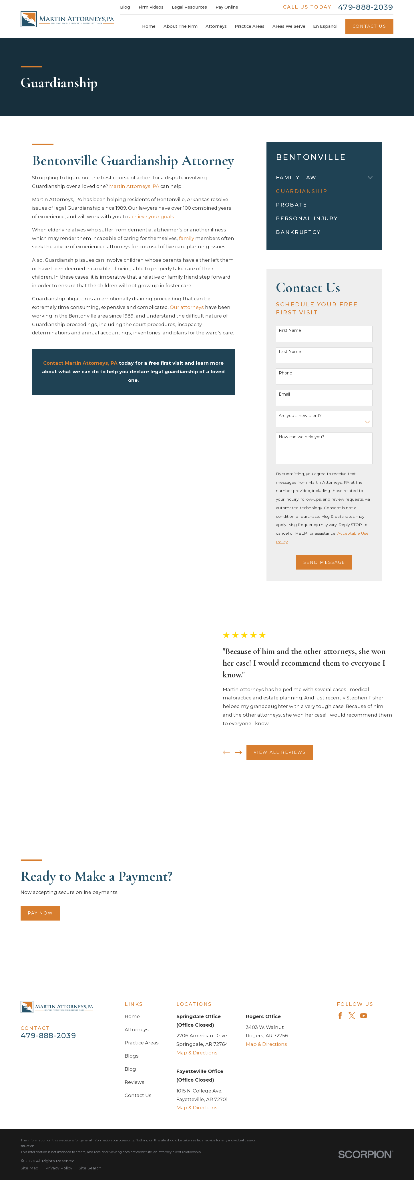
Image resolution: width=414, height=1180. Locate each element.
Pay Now (34, 822)
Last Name (290, 351)
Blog (125, 7)
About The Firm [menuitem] (181, 26)
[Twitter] (352, 871)
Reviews (134, 938)
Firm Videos (151, 7)
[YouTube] (363, 871)
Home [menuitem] (149, 26)
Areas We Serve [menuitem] (288, 26)
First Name (290, 330)
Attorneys (137, 885)
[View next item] (244, 734)
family (186, 238)
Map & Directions (197, 908)
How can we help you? (301, 437)
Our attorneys (187, 307)
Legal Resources (189, 7)
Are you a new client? (300, 415)
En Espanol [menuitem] (325, 26)
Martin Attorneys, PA (134, 186)
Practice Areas (142, 898)
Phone (285, 373)
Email (284, 394)
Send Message (324, 562)
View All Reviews (286, 734)
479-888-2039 (365, 7)
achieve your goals (151, 216)
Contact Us (369, 26)
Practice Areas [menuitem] (249, 26)
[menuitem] (320, 178)
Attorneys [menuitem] (216, 26)
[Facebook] (340, 871)
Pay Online (227, 7)
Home (132, 872)
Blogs (132, 911)
